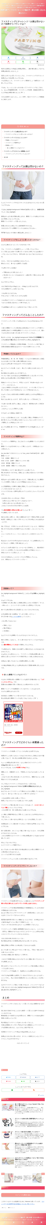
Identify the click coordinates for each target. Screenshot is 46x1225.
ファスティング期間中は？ (14, 144)
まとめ (6, 159)
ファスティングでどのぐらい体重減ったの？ (18, 153)
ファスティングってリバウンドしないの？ (19, 155)
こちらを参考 (16, 618)
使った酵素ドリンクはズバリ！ (17, 149)
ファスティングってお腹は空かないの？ (16, 132)
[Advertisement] (23, 112)
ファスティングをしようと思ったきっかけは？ (20, 134)
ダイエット (4, 1072)
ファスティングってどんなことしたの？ (16, 138)
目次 (21, 126)
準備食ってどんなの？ (13, 141)
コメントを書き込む (23, 1198)
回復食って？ (10, 146)
